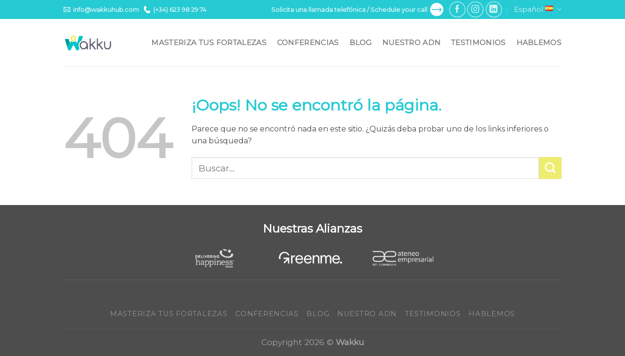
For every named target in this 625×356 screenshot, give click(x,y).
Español (537, 9)
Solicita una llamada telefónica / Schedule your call (357, 9)
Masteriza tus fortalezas (208, 42)
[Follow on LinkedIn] (494, 9)
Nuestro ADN (411, 42)
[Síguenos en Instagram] (475, 9)
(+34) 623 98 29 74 (175, 9)
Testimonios (478, 42)
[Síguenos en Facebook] (457, 9)
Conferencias (308, 42)
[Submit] (550, 168)
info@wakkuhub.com (101, 9)
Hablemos (538, 42)
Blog (360, 42)
